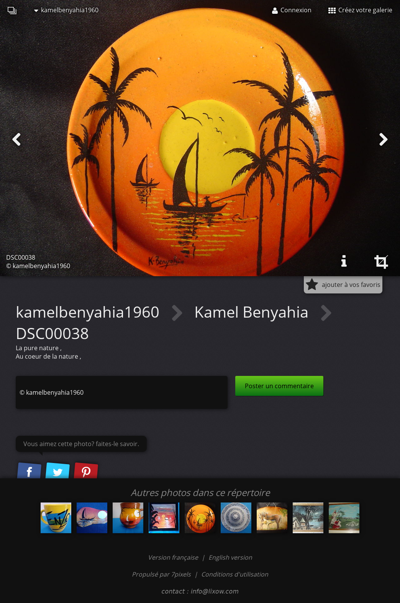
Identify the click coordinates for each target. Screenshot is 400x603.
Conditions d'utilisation (234, 574)
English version (230, 557)
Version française (174, 557)
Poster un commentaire (279, 386)
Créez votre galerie (360, 10)
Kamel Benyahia (253, 311)
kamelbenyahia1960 (66, 10)
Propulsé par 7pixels (161, 574)
